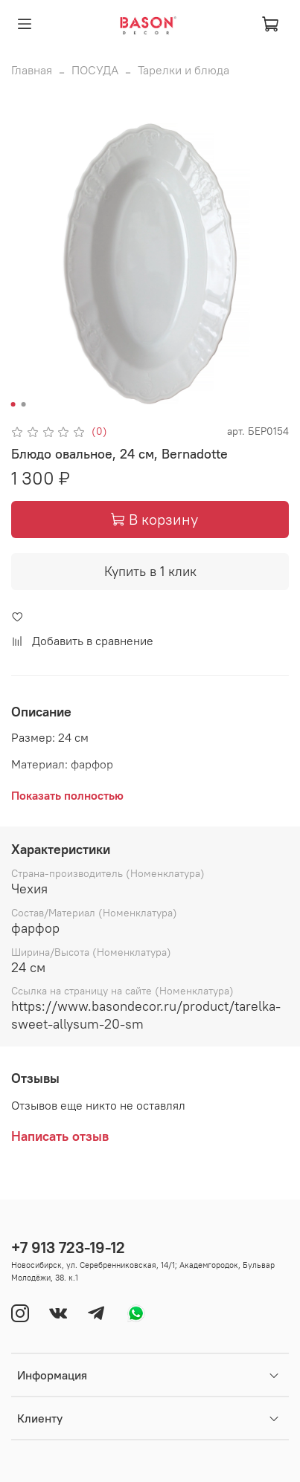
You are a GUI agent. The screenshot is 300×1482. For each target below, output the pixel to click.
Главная (31, 69)
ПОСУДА (94, 69)
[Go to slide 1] (12, 404)
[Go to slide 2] (23, 404)
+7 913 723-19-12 (68, 1247)
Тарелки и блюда (183, 69)
